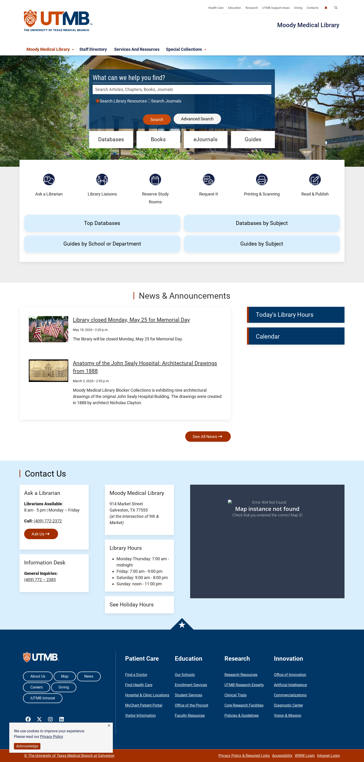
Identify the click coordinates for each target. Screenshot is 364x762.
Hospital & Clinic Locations (147, 695)
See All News (207, 436)
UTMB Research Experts (244, 685)
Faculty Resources (190, 715)
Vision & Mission (287, 715)
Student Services (188, 695)
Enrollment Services (191, 685)
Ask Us (40, 533)
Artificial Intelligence (290, 685)
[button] (108, 726)
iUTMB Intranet (42, 698)
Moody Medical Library (308, 25)
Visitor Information (140, 715)
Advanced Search (197, 118)
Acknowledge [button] (27, 746)
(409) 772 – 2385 (40, 579)
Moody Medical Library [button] (50, 49)
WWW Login (305, 755)
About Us (37, 676)
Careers (36, 687)
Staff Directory (94, 49)
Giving (298, 8)
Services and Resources (137, 49)
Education (234, 8)
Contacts (312, 8)
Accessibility (282, 755)
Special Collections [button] (186, 49)
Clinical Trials (235, 695)
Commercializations (290, 695)
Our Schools (185, 674)
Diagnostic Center (288, 705)
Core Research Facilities (243, 705)
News (88, 676)
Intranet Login (328, 755)
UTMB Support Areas (276, 8)
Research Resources (240, 674)
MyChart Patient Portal (143, 705)
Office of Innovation (290, 674)
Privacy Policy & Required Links (244, 755)
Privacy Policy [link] (51, 736)
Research (251, 8)
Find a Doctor (136, 674)
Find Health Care (138, 685)
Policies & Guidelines (241, 715)
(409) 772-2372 (48, 521)
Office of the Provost (191, 705)
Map (64, 676)
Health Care (216, 8)
